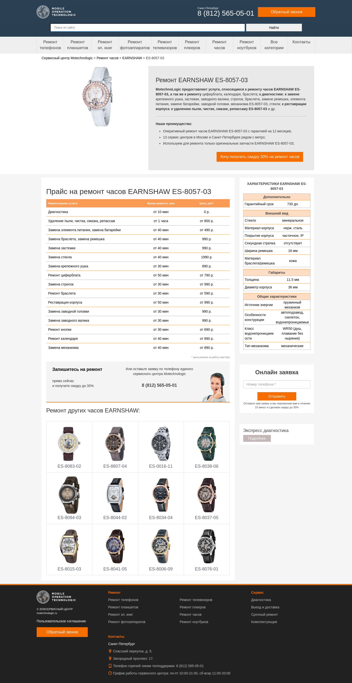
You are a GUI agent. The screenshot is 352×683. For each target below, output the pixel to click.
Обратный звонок (286, 12)
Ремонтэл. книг (105, 45)
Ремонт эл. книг (120, 614)
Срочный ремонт (264, 614)
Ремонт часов (190, 614)
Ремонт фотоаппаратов (135, 45)
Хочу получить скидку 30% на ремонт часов (259, 157)
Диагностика (261, 600)
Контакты (301, 42)
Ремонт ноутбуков (246, 45)
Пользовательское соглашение (61, 621)
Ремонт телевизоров (165, 45)
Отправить (276, 396)
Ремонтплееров (192, 45)
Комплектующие (264, 622)
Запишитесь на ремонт (77, 369)
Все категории (274, 45)
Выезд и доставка (265, 607)
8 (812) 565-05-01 (159, 385)
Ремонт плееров (193, 607)
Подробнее (257, 438)
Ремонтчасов (219, 45)
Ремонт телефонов (50, 45)
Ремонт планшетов (77, 45)
